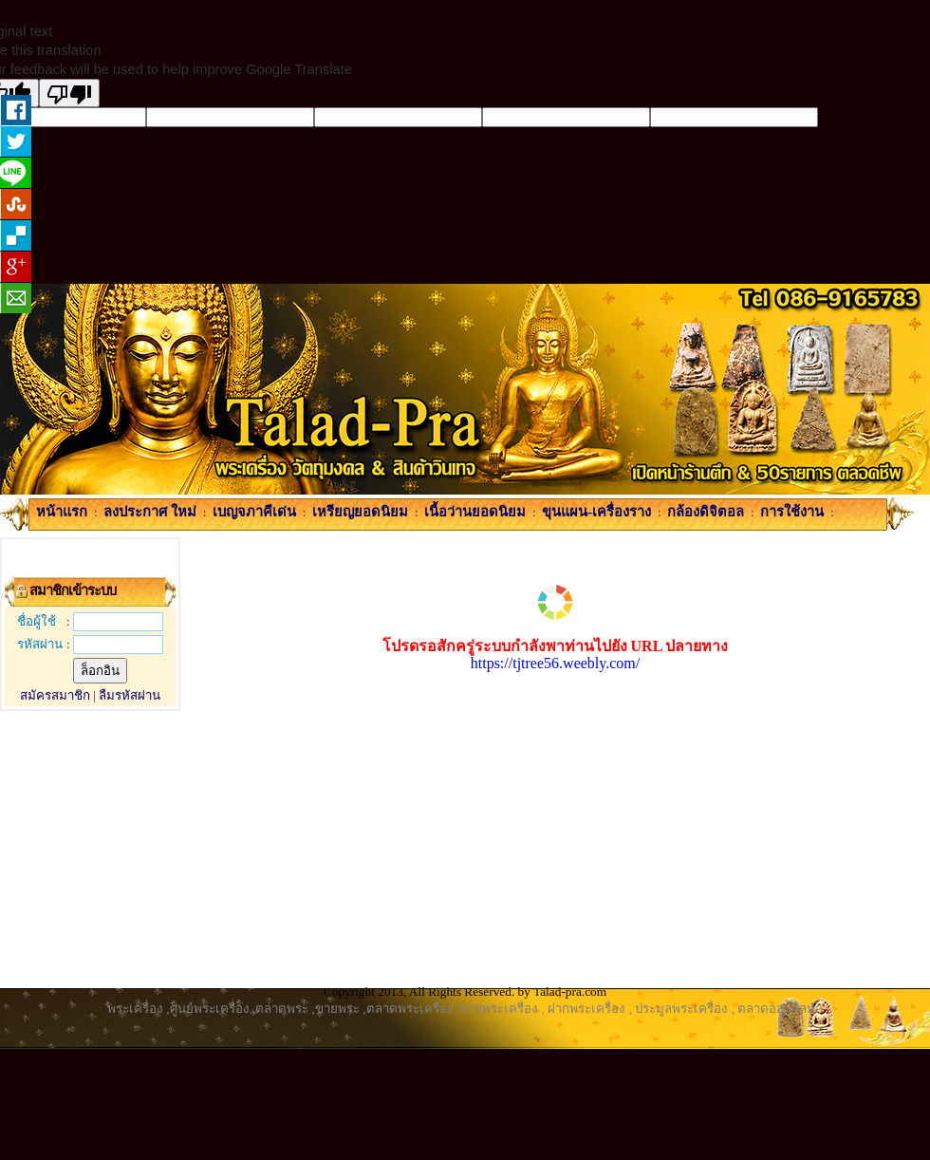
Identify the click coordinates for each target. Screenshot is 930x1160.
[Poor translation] (69, 93)
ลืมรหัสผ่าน (129, 695)
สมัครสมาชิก (55, 695)
